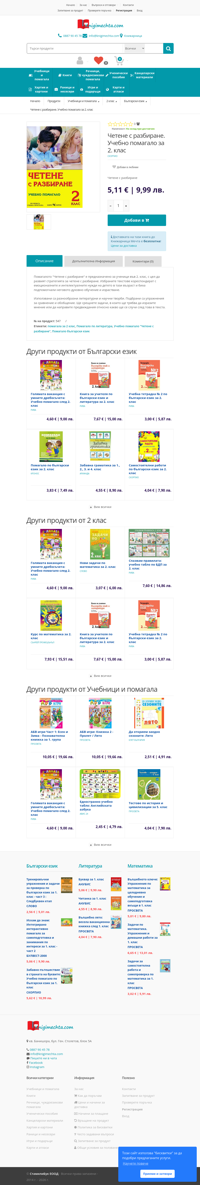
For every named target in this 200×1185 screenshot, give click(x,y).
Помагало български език (71, 330)
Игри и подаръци (40, 1140)
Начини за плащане (91, 1112)
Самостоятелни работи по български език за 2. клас (148, 468)
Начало (70, 5)
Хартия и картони (40, 1126)
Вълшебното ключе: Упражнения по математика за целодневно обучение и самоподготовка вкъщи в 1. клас (143, 891)
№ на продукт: (44, 320)
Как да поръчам (88, 1094)
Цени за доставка (124, 245)
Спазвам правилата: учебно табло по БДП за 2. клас (148, 563)
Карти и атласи (38, 1146)
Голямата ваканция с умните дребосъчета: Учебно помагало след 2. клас (50, 398)
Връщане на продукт (91, 1119)
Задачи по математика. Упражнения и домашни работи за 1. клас (143, 932)
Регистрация (124, 10)
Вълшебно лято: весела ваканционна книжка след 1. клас (94, 920)
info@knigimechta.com (46, 1053)
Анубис (85, 883)
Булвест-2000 (37, 955)
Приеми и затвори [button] (157, 1174)
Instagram (37, 1066)
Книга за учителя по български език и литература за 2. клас (97, 396)
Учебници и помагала (82, 101)
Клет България (137, 738)
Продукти (54, 101)
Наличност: (118, 128)
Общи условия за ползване (96, 1146)
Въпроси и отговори (104, 5)
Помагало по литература (94, 325)
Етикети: (40, 325)
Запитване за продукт (70, 10)
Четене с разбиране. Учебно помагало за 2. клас (61, 109)
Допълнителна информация (94, 261)
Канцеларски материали (45, 1119)
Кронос (35, 472)
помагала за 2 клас (61, 325)
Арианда (84, 472)
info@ (101, 36)
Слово (83, 569)
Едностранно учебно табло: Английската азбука (96, 804)
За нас (83, 5)
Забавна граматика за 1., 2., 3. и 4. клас (100, 466)
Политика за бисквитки (93, 1126)
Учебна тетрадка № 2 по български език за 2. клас (148, 396)
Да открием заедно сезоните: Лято (144, 732)
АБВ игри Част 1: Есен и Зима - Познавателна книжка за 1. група (49, 734)
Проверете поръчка (100, 10)
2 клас (110, 101)
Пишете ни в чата (43, 1057)
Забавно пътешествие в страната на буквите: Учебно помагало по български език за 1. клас (44, 977)
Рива (33, 408)
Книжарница (131, 36)
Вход (140, 10)
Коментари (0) (144, 261)
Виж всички (100, 505)
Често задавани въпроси (94, 1133)
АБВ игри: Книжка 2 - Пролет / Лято (96, 732)
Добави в (136, 220)
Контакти (128, 5)
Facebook (36, 1061)
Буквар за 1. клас (91, 878)
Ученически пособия (42, 1112)
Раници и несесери (41, 1133)
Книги (31, 1094)
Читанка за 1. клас (92, 897)
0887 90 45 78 (70, 36)
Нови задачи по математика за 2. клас (98, 563)
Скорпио (113, 156)
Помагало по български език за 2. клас (50, 466)
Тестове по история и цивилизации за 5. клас (148, 804)
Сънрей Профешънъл (42, 641)
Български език (134, 101)
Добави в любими (128, 167)
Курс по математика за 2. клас (51, 635)
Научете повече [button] (135, 1163)
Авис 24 (84, 812)
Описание (45, 260)
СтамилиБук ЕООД (44, 1172)
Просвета (36, 742)
